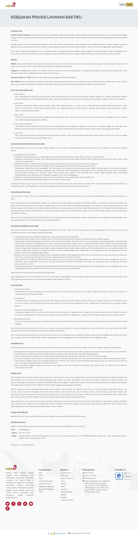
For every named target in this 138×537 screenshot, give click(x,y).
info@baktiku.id (90, 478)
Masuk (122, 5)
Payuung (64, 489)
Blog (40, 473)
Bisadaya (64, 497)
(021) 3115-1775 (90, 476)
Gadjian (63, 484)
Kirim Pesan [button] (89, 473)
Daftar (129, 5)
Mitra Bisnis (65, 476)
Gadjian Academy (67, 500)
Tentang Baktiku (103, 5)
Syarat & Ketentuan (46, 481)
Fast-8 (63, 481)
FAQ (40, 478)
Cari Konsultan (66, 473)
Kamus (41, 476)
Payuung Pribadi (66, 492)
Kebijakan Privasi (45, 484)
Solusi (114, 5)
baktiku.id (83, 533)
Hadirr (63, 486)
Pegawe (63, 495)
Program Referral (67, 478)
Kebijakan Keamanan (46, 486)
